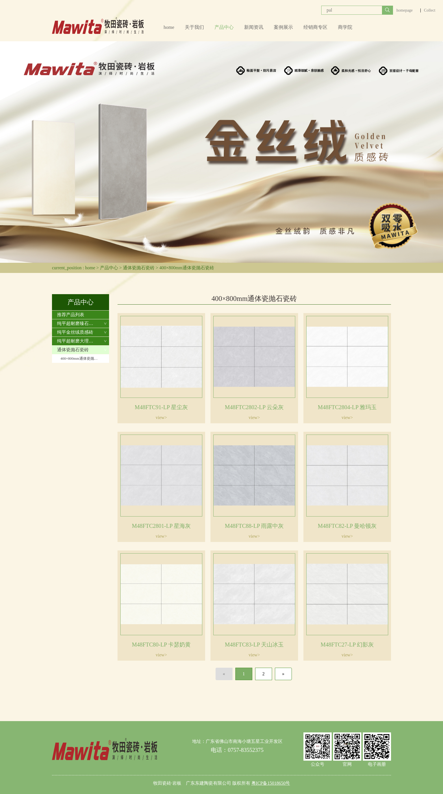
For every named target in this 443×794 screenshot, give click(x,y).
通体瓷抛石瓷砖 (139, 267)
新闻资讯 (253, 27)
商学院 (345, 27)
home (169, 27)
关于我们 (194, 27)
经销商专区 (315, 27)
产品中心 (224, 27)
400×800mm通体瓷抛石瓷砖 (186, 267)
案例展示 (283, 27)
